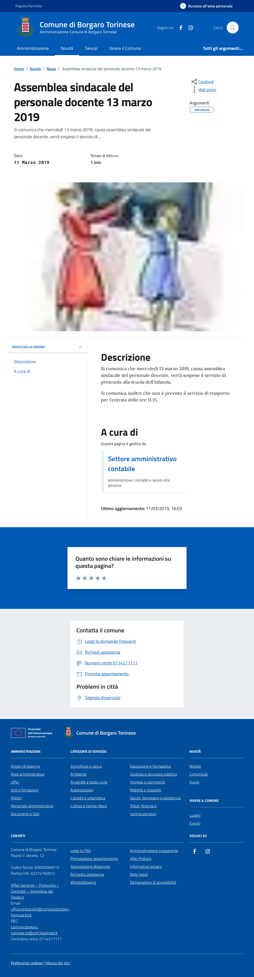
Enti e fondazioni (24, 790)
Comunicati (199, 774)
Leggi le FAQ (80, 850)
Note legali (139, 874)
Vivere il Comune (125, 48)
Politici (16, 798)
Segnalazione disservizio (90, 866)
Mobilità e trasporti (145, 790)
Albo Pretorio (140, 858)
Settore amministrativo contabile (142, 464)
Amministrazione (33, 48)
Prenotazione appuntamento (94, 858)
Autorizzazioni (81, 790)
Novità (67, 48)
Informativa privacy (146, 866)
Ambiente (78, 774)
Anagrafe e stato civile (88, 782)
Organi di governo (25, 766)
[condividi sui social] (202, 82)
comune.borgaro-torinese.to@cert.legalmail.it (34, 930)
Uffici (15, 782)
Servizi (91, 48)
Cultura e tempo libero (88, 806)
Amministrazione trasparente (154, 850)
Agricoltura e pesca (86, 766)
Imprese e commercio (147, 782)
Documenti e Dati (25, 814)
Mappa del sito (58, 963)
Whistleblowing (83, 882)
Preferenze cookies (27, 963)
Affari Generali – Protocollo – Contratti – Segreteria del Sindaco (35, 891)
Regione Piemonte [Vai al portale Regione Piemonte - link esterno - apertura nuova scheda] (28, 5)
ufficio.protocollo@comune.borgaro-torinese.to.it (40, 912)
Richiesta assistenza (87, 874)
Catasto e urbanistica (87, 798)
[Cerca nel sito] (233, 27)
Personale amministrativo (32, 806)
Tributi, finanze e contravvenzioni (143, 810)
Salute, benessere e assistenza (155, 798)
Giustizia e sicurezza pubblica (153, 774)
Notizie (195, 766)
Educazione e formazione (150, 766)
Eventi (195, 823)
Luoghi (195, 815)
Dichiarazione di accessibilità (153, 882)
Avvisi (194, 782)
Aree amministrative (27, 774)
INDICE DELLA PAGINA (47, 347)
